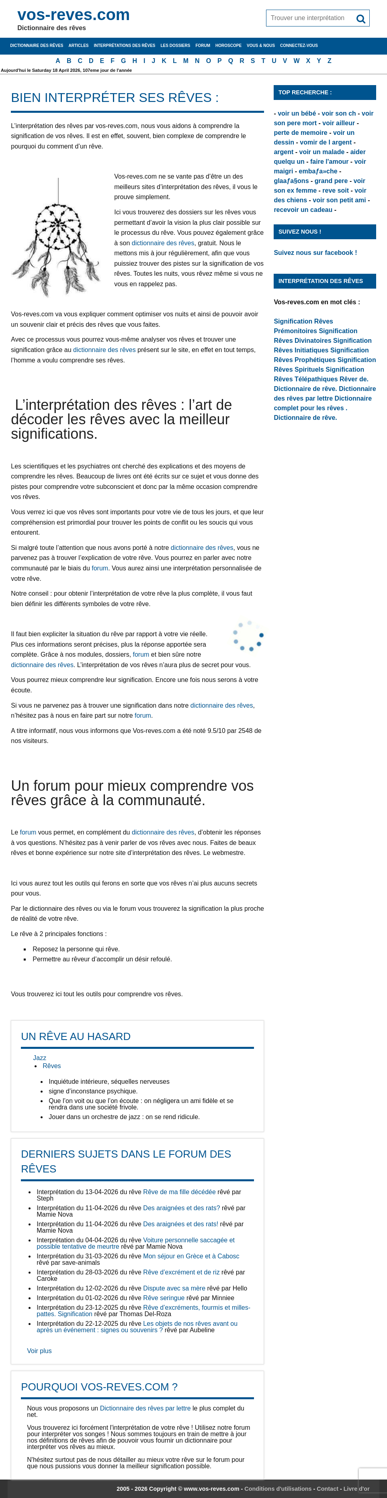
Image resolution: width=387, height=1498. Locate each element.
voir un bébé (297, 113)
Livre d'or (357, 1489)
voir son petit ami (339, 200)
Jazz (39, 1057)
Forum (202, 45)
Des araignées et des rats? (181, 1208)
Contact (327, 1489)
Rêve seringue (163, 1297)
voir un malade (322, 152)
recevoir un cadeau (303, 209)
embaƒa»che (318, 171)
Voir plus (39, 1350)
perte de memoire (300, 132)
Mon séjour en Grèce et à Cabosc (191, 1256)
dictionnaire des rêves (163, 243)
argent (283, 152)
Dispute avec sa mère (174, 1288)
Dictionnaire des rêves (36, 45)
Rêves (52, 1065)
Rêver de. (354, 379)
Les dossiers (175, 45)
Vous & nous (261, 45)
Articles (79, 45)
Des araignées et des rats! (180, 1224)
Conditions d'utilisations (277, 1489)
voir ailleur (338, 123)
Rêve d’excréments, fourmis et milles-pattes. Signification (143, 1310)
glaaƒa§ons (291, 180)
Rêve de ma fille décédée (179, 1192)
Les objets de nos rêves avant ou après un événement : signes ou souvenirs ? (137, 1326)
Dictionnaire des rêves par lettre (145, 1408)
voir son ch (339, 113)
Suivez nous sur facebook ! (315, 252)
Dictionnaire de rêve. (305, 388)
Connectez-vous (299, 45)
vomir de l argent (326, 142)
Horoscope (228, 45)
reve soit (335, 190)
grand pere (331, 180)
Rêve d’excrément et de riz (181, 1272)
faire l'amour (329, 161)
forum (100, 568)
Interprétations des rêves (125, 45)
